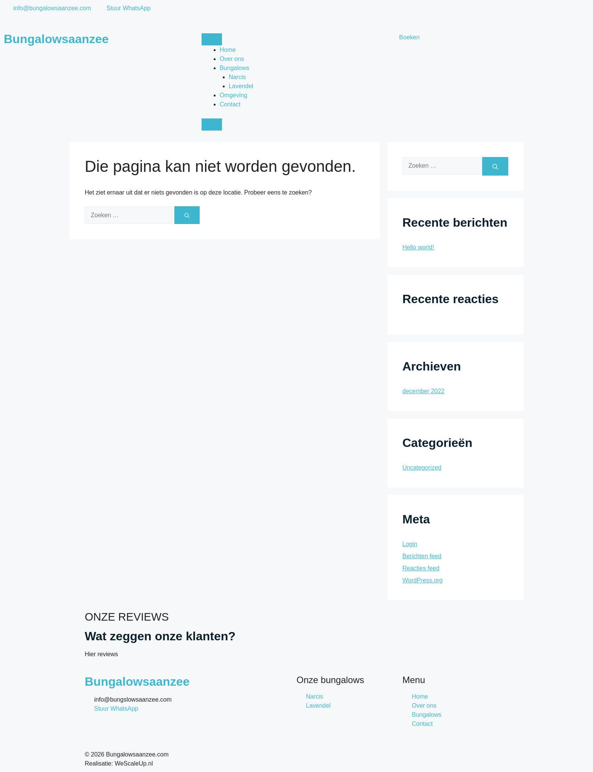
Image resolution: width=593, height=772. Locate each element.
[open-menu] (212, 39)
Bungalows (234, 68)
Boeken (409, 37)
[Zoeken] (187, 215)
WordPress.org (422, 580)
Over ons (232, 59)
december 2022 (423, 391)
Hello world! (418, 247)
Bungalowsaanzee (56, 39)
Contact (230, 104)
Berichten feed (421, 556)
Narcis (237, 77)
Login (409, 544)
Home (228, 50)
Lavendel (241, 86)
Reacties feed (420, 568)
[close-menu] (212, 124)
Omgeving (233, 95)
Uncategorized (421, 467)
